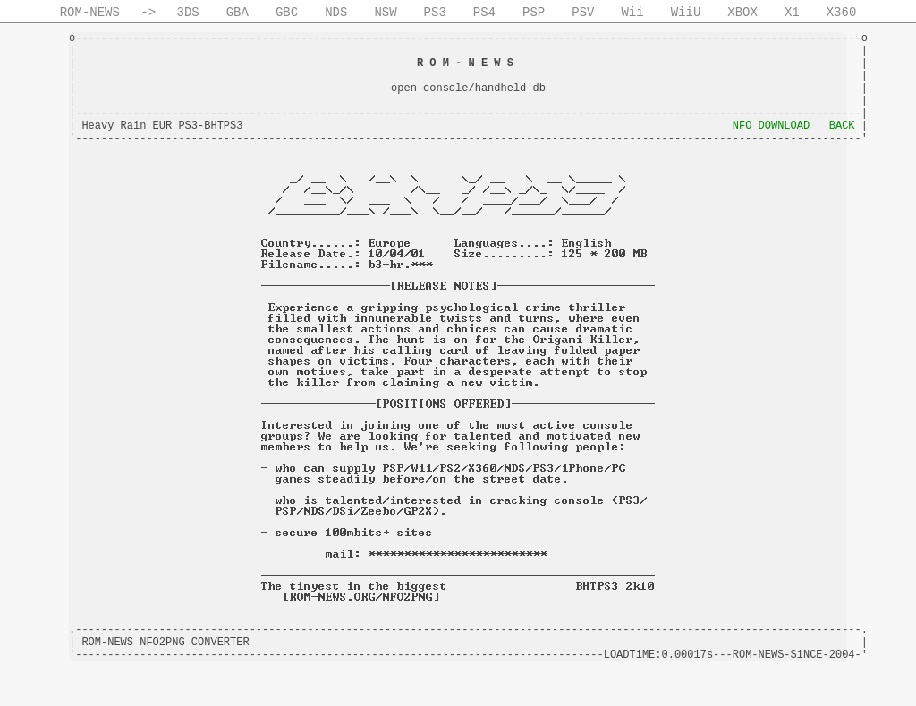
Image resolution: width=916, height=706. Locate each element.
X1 (792, 12)
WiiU (686, 12)
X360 (842, 12)
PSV (583, 12)
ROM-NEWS (90, 12)
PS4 (484, 12)
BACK (842, 126)
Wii (632, 12)
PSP (533, 12)
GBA (237, 12)
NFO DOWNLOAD (771, 126)
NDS (336, 12)
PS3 (435, 12)
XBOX (742, 12)
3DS (188, 12)
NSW (385, 12)
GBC (287, 12)
